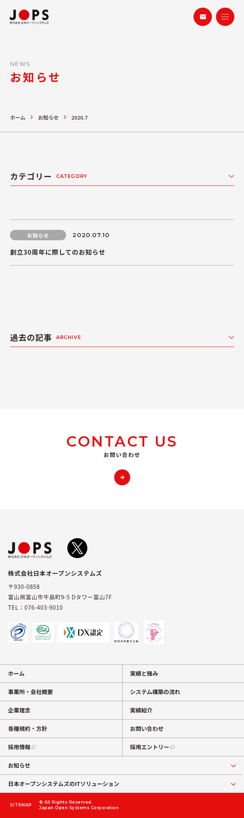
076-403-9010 (43, 607)
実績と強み (144, 673)
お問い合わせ (147, 728)
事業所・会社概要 (30, 692)
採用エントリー (152, 747)
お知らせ (48, 117)
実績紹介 (141, 710)
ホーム (18, 117)
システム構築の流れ (155, 692)
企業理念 (19, 710)
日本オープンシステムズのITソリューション (63, 784)
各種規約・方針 (27, 728)
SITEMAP (21, 805)
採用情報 (22, 747)
